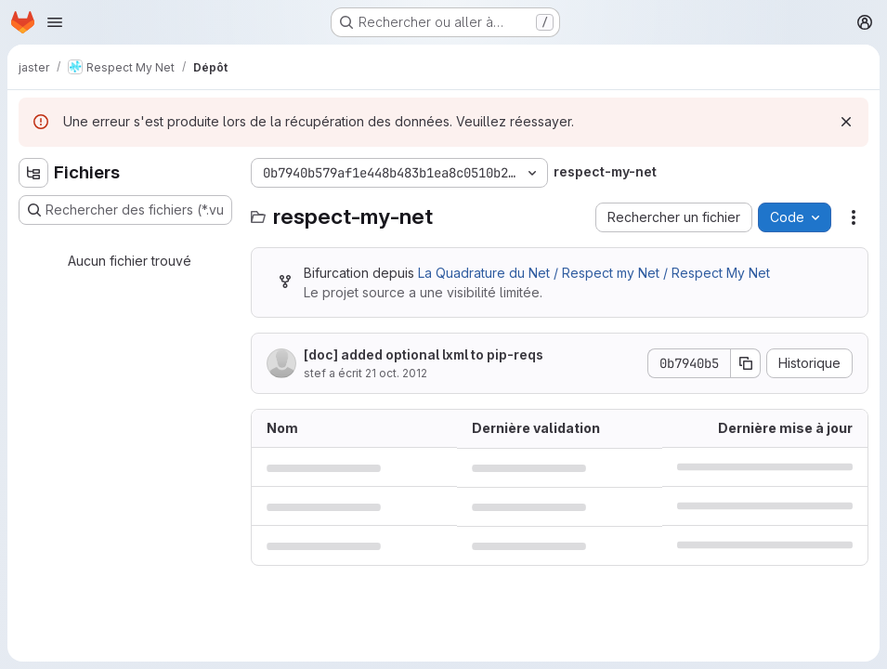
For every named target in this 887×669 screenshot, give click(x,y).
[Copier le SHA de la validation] (746, 363)
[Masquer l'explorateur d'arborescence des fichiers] (33, 173)
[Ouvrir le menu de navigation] (55, 22)
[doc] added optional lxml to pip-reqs (423, 354)
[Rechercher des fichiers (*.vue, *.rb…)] (125, 210)
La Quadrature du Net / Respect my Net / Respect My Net (594, 273)
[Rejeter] (846, 122)
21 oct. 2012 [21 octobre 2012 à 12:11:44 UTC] (396, 373)
